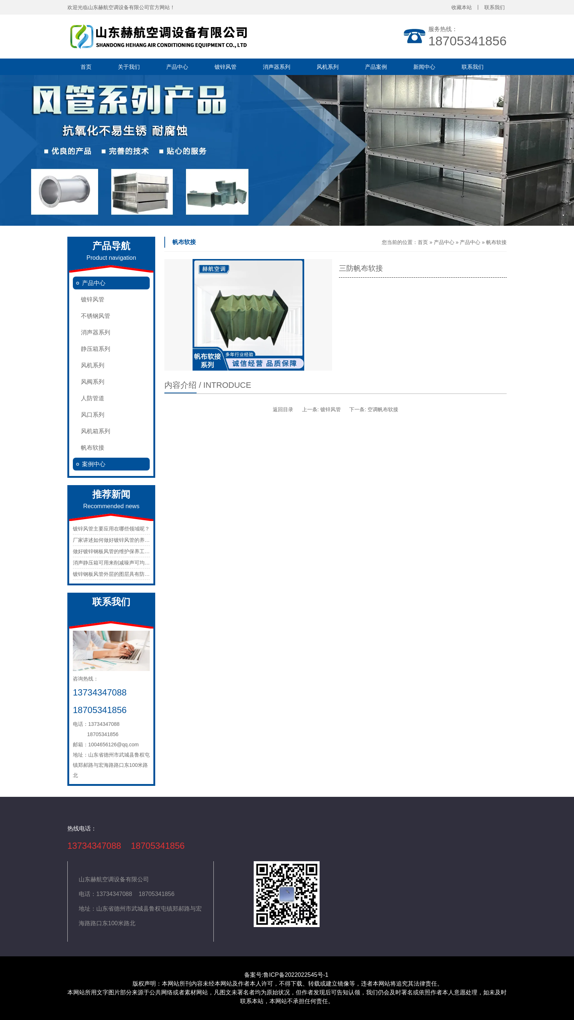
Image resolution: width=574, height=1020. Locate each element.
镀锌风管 (225, 67)
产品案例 (376, 67)
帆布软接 (92, 448)
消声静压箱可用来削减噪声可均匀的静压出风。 (126, 563)
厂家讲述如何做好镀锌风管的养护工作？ (119, 540)
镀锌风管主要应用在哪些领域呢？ (111, 529)
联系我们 (473, 67)
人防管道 (92, 398)
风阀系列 (92, 382)
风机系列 (328, 67)
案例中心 (93, 464)
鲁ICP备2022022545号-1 (296, 975)
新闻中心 (424, 67)
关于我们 (129, 67)
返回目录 (283, 409)
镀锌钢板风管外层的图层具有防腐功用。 (119, 574)
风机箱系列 (95, 431)
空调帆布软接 (383, 409)
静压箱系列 (95, 349)
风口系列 (92, 415)
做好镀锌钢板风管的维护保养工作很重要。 (121, 551)
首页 (86, 67)
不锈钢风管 (95, 316)
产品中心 (177, 67)
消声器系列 (276, 67)
